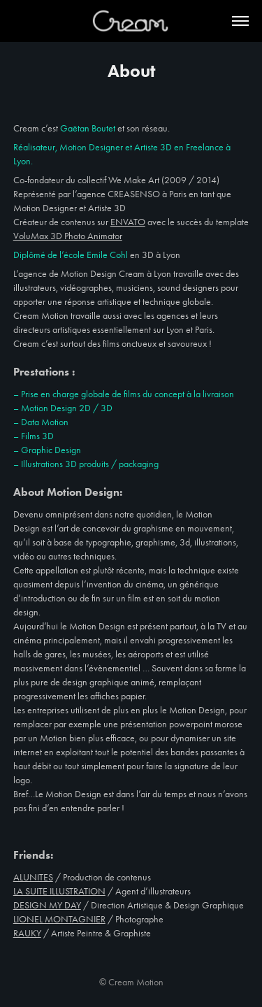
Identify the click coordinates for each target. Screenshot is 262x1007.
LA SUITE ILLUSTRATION (59, 891)
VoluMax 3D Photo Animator (67, 236)
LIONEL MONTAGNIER (59, 919)
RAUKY (27, 933)
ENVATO (127, 222)
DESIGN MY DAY (47, 905)
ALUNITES (33, 877)
